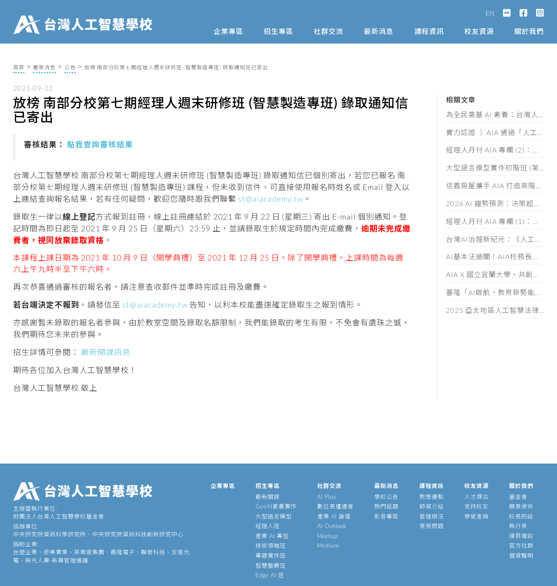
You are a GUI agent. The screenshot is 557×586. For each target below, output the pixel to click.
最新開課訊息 (105, 352)
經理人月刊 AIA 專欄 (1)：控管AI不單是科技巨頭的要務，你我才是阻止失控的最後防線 (495, 221)
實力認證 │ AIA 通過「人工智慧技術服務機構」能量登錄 (495, 132)
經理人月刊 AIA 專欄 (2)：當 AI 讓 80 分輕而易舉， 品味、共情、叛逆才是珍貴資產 (495, 150)
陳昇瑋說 (521, 535)
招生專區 (278, 31)
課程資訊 (429, 31)
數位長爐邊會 (335, 506)
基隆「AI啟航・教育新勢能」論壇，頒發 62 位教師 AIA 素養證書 (495, 292)
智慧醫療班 (270, 565)
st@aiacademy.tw (270, 198)
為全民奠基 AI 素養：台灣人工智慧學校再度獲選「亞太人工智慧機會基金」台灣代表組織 (495, 114)
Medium (328, 545)
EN (490, 13)
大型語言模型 (273, 516)
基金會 (518, 496)
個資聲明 (521, 555)
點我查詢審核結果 (100, 144)
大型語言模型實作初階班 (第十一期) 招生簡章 (495, 167)
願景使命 (521, 506)
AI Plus (327, 496)
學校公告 (386, 496)
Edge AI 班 (269, 575)
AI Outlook (332, 525)
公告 (70, 67)
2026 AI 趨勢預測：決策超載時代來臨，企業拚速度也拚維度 (495, 203)
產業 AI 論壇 (334, 516)
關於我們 (529, 31)
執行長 (518, 525)
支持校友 (476, 506)
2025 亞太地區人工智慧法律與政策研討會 (495, 310)
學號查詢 (476, 516)
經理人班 (267, 525)
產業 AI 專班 (272, 535)
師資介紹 (431, 506)
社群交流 (328, 31)
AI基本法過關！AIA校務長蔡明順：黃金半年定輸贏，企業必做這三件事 (495, 256)
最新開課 (267, 496)
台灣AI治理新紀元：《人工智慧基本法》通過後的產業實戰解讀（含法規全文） (495, 239)
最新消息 (378, 31)
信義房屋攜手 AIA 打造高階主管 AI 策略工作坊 (495, 185)
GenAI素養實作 (276, 506)
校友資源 (479, 31)
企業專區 (228, 31)
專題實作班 (270, 555)
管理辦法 (431, 516)
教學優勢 (431, 496)
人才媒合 (476, 496)
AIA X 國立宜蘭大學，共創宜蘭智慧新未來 (495, 274)
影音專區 (386, 516)
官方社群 (521, 545)
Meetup (327, 535)
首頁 (18, 67)
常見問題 (431, 525)
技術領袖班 (270, 545)
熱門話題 (386, 506)
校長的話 (521, 516)
